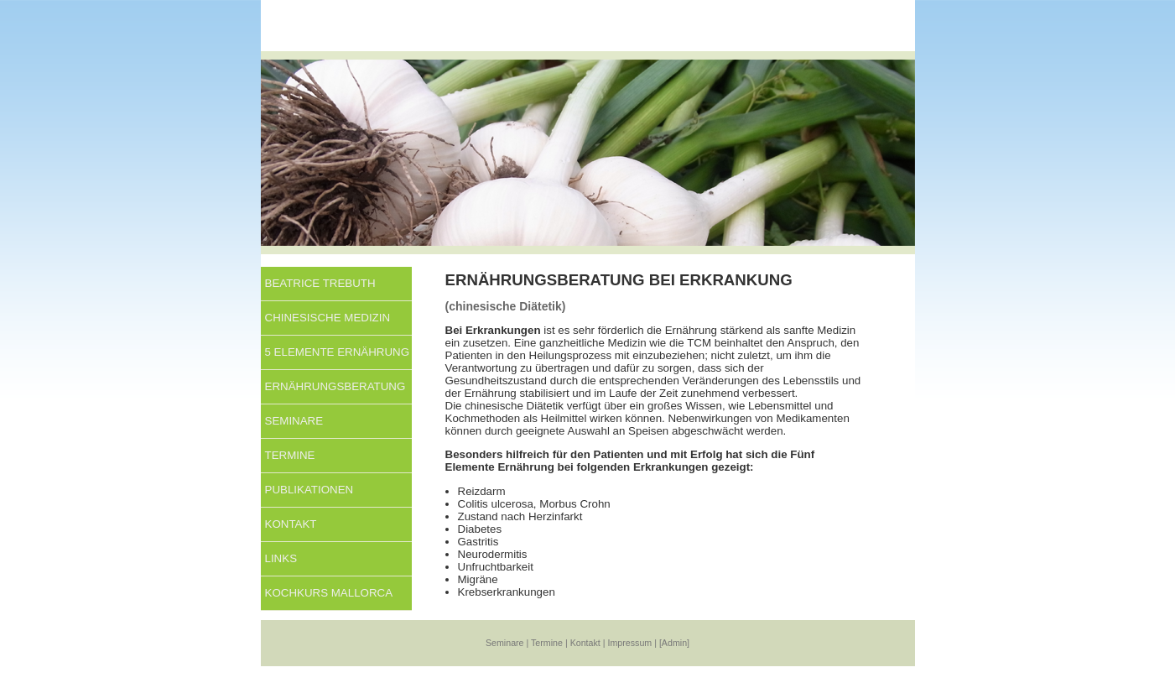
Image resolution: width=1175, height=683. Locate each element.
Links (281, 558)
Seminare (294, 420)
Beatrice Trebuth (320, 283)
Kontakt (291, 524)
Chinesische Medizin (328, 317)
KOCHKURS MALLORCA (329, 593)
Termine (290, 455)
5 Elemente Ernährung (337, 352)
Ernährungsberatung (335, 386)
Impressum (630, 643)
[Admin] (674, 643)
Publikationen (309, 489)
